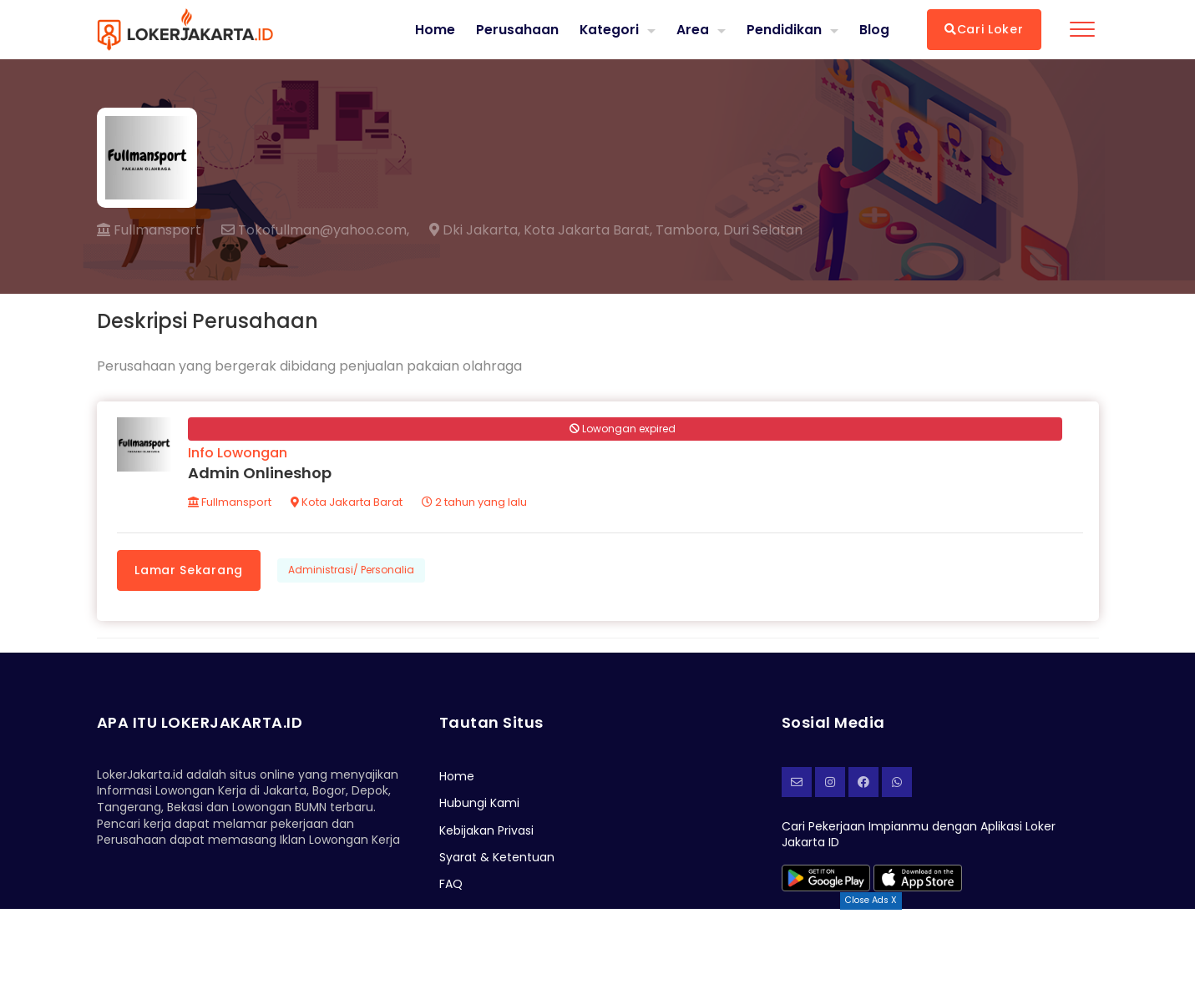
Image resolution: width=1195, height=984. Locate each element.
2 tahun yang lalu (476, 504)
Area (692, 28)
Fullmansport (149, 230)
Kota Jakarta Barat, (588, 230)
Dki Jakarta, (474, 230)
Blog (874, 29)
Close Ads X (871, 900)
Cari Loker (984, 29)
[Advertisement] (598, 946)
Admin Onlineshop (261, 474)
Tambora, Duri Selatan (729, 230)
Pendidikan (784, 28)
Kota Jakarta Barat (348, 504)
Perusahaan (516, 29)
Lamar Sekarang (190, 571)
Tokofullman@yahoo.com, (315, 230)
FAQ (451, 886)
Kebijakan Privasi (486, 832)
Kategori (609, 28)
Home (434, 29)
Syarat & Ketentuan (496, 859)
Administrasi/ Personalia (352, 571)
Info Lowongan (239, 454)
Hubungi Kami (479, 805)
